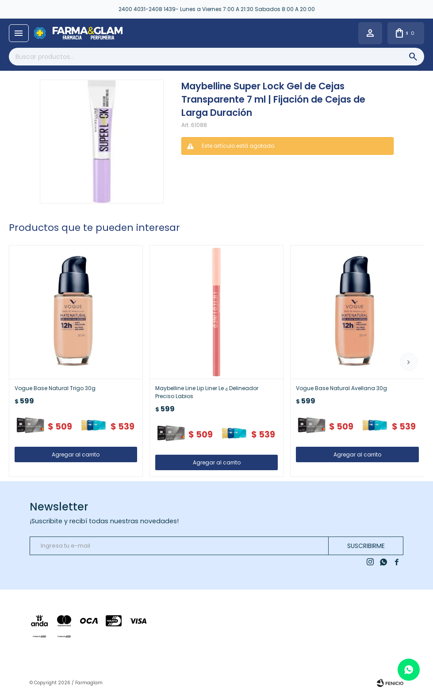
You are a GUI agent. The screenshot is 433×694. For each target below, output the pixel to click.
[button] (409, 362)
